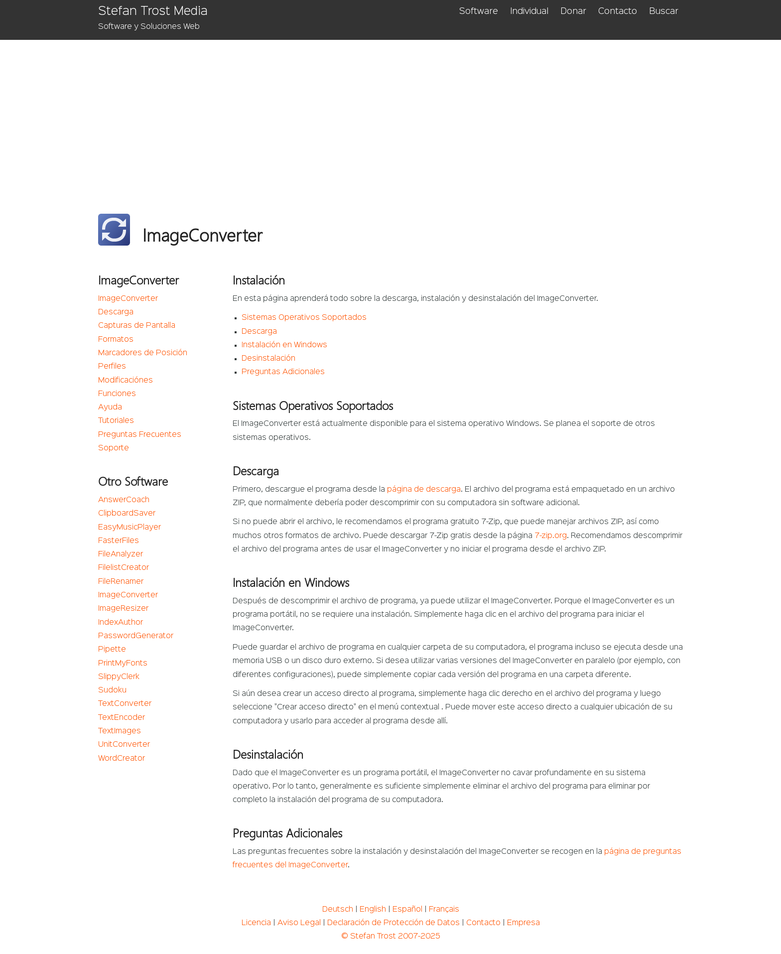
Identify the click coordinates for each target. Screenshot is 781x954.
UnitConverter (124, 744)
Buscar (663, 11)
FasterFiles (118, 541)
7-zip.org (550, 536)
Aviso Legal (299, 923)
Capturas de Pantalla (136, 325)
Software (478, 11)
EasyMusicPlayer (129, 527)
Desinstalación (268, 358)
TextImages (119, 731)
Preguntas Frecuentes (139, 434)
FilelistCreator (123, 567)
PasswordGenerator (135, 636)
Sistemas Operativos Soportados (304, 317)
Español (407, 909)
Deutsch (337, 909)
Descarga (115, 312)
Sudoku (112, 690)
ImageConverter (128, 298)
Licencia (256, 923)
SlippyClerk (118, 677)
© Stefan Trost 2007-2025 (390, 936)
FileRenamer (120, 581)
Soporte (113, 448)
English (373, 909)
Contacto (617, 11)
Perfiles (112, 366)
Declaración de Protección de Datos (393, 923)
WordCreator (121, 758)
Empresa (523, 923)
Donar (573, 11)
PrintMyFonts (122, 663)
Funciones (117, 394)
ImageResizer (123, 608)
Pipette (112, 649)
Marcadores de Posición (142, 353)
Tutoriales (116, 420)
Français (444, 909)
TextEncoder (121, 717)
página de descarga (424, 489)
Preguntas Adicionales (283, 372)
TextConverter (124, 703)
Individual (529, 11)
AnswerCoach (123, 500)
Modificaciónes (125, 380)
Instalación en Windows (284, 345)
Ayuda (110, 407)
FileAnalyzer (120, 554)
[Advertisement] (390, 114)
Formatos (115, 339)
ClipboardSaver (126, 513)
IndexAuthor (120, 622)
